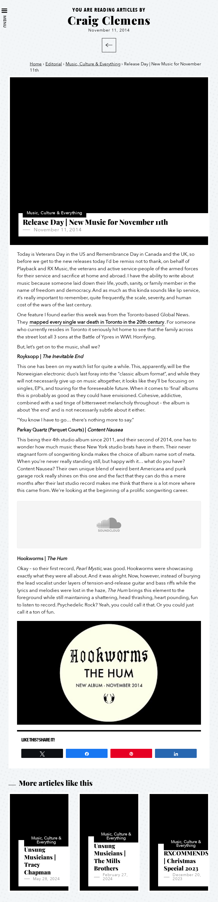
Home (36, 64)
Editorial (53, 64)
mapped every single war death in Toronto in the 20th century (97, 322)
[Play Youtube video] (109, 672)
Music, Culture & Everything (93, 64)
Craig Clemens (109, 20)
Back (109, 45)
